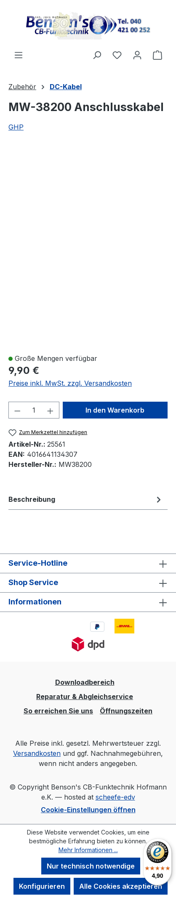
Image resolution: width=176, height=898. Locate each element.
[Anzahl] (34, 410)
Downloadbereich (85, 682)
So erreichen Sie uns (58, 711)
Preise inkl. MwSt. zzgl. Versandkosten (70, 383)
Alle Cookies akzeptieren (120, 886)
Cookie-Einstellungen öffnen (88, 809)
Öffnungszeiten (126, 711)
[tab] (85, 499)
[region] (88, 248)
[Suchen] (97, 54)
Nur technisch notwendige (91, 866)
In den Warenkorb (114, 410)
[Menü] (18, 54)
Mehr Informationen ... (88, 849)
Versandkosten (37, 753)
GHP (16, 127)
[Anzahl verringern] (17, 410)
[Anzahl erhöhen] (50, 410)
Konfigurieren (42, 886)
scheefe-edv (115, 797)
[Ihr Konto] (137, 54)
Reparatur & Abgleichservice (84, 696)
